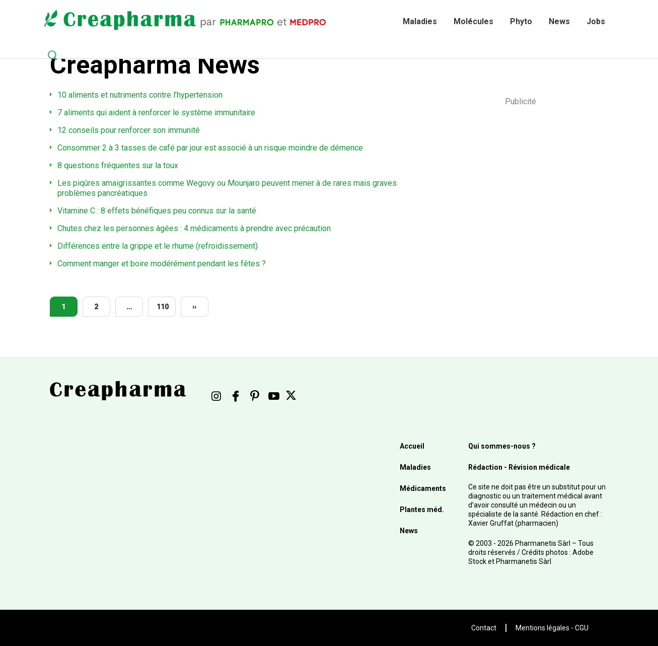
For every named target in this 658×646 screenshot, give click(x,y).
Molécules (473, 21)
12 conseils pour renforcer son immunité (128, 130)
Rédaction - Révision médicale (519, 467)
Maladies (420, 21)
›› (194, 307)
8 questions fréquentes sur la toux (117, 165)
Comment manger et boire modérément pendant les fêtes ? (161, 263)
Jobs (596, 21)
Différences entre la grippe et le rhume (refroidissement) (157, 246)
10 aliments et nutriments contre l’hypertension (140, 95)
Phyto (521, 21)
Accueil (412, 446)
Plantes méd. (422, 510)
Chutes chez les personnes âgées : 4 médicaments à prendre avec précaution (194, 228)
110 (163, 307)
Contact (483, 628)
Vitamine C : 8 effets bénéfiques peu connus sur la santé (156, 211)
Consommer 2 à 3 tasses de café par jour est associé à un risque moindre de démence (210, 148)
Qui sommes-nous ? (502, 446)
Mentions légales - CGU (552, 628)
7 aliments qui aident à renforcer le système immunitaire (156, 112)
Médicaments (423, 488)
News (559, 21)
